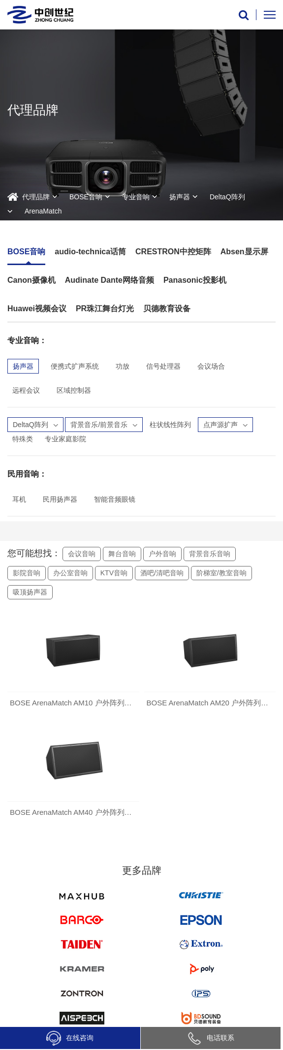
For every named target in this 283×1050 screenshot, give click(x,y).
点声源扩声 (225, 425)
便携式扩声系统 (75, 366)
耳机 (19, 499)
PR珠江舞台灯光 (105, 308)
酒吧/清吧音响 (162, 573)
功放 (122, 366)
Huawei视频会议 (36, 308)
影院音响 (26, 573)
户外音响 (162, 554)
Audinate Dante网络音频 (109, 280)
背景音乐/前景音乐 (103, 425)
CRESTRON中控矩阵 (173, 251)
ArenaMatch (43, 211)
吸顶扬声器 (30, 592)
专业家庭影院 (65, 439)
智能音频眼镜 (114, 499)
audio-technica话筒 (90, 251)
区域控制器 (74, 390)
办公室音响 (70, 573)
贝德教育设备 (166, 308)
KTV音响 (113, 573)
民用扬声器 (60, 499)
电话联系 (210, 1038)
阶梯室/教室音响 (221, 573)
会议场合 (211, 366)
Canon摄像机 (31, 280)
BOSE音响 (85, 197)
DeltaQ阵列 (227, 197)
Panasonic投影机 (194, 280)
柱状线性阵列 (170, 425)
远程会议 (26, 390)
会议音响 (81, 554)
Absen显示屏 (244, 251)
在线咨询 (70, 1038)
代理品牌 (36, 197)
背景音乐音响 (209, 554)
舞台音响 (122, 554)
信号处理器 (163, 366)
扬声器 (179, 197)
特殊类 (22, 439)
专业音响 (136, 197)
